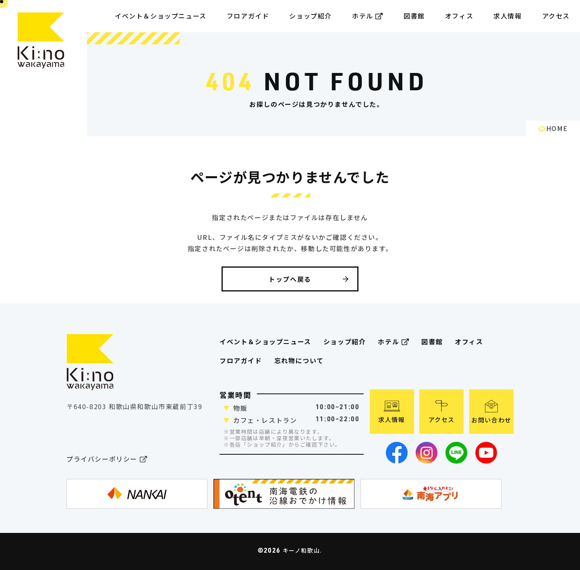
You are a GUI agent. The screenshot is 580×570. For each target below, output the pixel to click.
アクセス (556, 16)
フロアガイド (241, 360)
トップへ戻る (309, 279)
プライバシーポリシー (106, 459)
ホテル (367, 16)
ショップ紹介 (310, 16)
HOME (553, 128)
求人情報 (507, 16)
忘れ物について (299, 360)
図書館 (414, 16)
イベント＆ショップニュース (161, 16)
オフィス (459, 16)
